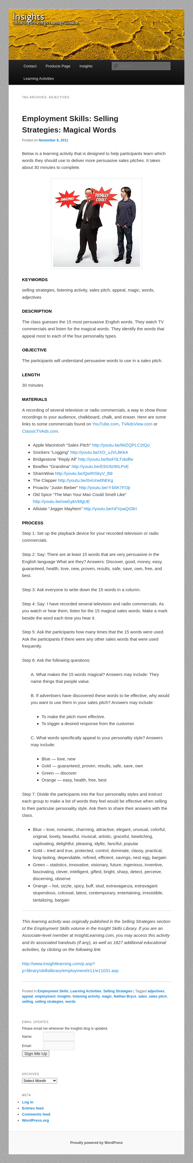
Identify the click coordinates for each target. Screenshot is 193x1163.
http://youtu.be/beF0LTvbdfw (105, 459)
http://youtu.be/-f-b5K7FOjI (104, 487)
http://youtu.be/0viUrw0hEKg (85, 480)
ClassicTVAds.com (40, 431)
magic (107, 996)
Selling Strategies (117, 991)
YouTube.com (105, 423)
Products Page (58, 66)
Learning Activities (38, 78)
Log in (27, 1102)
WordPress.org (35, 1120)
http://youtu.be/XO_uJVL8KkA (99, 452)
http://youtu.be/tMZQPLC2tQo (121, 445)
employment (45, 996)
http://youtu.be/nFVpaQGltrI (110, 508)
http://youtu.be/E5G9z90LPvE (100, 466)
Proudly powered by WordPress (96, 1143)
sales (142, 996)
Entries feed (32, 1108)
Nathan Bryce (125, 996)
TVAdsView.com (136, 423)
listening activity (86, 996)
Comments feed (36, 1114)
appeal (27, 996)
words (70, 1002)
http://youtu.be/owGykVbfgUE (61, 501)
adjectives (156, 991)
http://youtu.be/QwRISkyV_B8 (83, 473)
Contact (30, 66)
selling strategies (49, 1002)
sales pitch (158, 996)
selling (27, 1002)
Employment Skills (52, 991)
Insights (85, 66)
